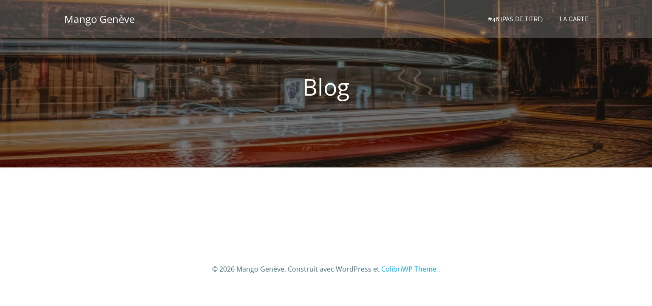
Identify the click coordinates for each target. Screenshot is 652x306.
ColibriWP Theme (409, 269)
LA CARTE (574, 19)
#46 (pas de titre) (515, 19)
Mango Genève (99, 19)
